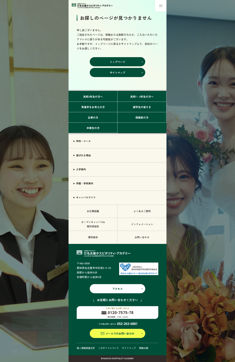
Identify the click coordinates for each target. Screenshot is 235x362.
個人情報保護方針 (86, 348)
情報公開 (143, 348)
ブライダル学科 (180, 308)
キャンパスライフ (86, 197)
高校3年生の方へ (93, 96)
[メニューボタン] (160, 5)
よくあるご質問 (142, 211)
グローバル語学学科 (183, 345)
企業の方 (93, 117)
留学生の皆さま (142, 107)
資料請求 (93, 237)
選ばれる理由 (83, 155)
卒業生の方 (93, 128)
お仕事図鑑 (93, 211)
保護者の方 (142, 117)
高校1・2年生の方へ (142, 96)
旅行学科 (177, 323)
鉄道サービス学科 (182, 338)
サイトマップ (129, 348)
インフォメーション (142, 224)
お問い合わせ (142, 237)
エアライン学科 (180, 330)
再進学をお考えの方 (93, 107)
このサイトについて (108, 348)
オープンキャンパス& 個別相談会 (93, 224)
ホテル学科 (178, 315)
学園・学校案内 (84, 183)
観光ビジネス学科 (182, 353)
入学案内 (81, 169)
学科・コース (83, 141)
